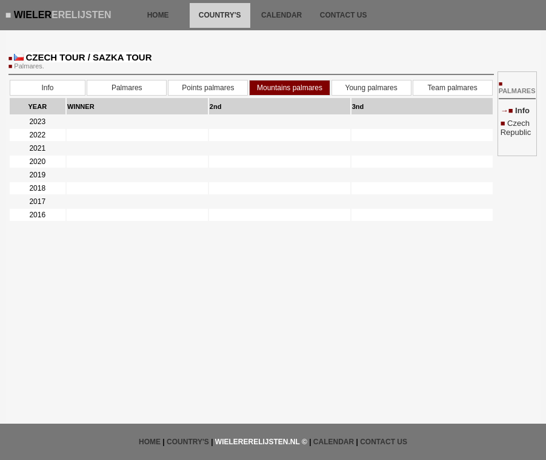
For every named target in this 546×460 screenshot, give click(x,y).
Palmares (127, 88)
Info (47, 88)
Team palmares (453, 88)
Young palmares (371, 88)
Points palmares (208, 88)
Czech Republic (516, 128)
